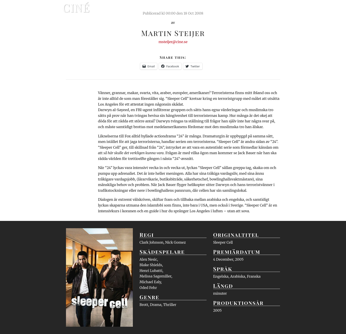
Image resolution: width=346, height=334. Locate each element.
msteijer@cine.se (172, 42)
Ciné (76, 8)
